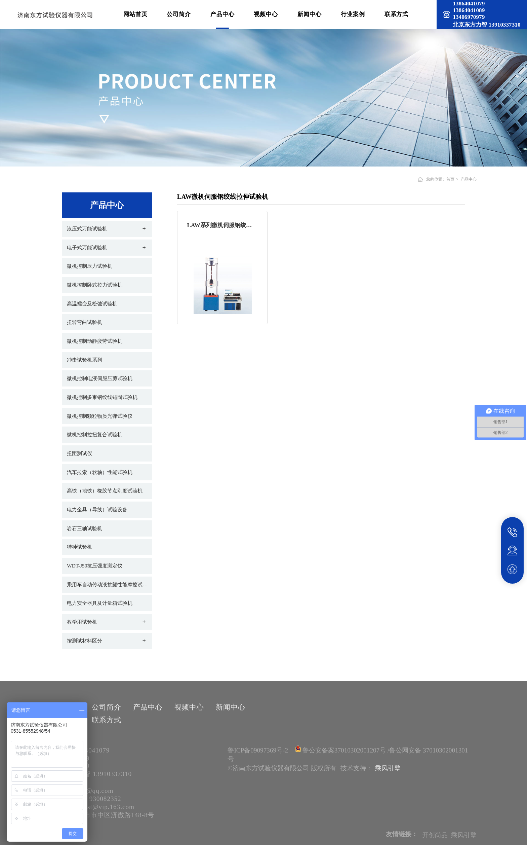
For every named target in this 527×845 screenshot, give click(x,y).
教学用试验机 (82, 622)
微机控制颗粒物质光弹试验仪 (99, 416)
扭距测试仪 (79, 453)
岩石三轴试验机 (84, 528)
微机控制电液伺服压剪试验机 (99, 378)
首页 (449, 179)
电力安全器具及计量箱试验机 (99, 603)
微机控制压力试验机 (89, 266)
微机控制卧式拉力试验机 (94, 285)
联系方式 (396, 14)
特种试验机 (79, 547)
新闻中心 (309, 14)
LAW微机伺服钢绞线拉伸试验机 (223, 196)
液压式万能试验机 (87, 228)
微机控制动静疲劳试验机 (94, 341)
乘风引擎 (388, 768)
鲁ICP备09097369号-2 (258, 750)
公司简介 (179, 14)
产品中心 (222, 14)
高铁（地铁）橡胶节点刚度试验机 (105, 490)
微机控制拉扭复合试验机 (94, 434)
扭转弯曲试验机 (84, 322)
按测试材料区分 (84, 641)
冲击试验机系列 (84, 360)
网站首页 (135, 14)
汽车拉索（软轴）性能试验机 (99, 472)
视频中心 (266, 14)
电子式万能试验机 (87, 247)
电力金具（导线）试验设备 (97, 509)
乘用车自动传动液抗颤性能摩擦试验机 (109, 584)
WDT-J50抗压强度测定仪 (94, 565)
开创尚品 (435, 839)
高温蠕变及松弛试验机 (92, 303)
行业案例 (353, 14)
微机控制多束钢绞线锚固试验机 (102, 397)
